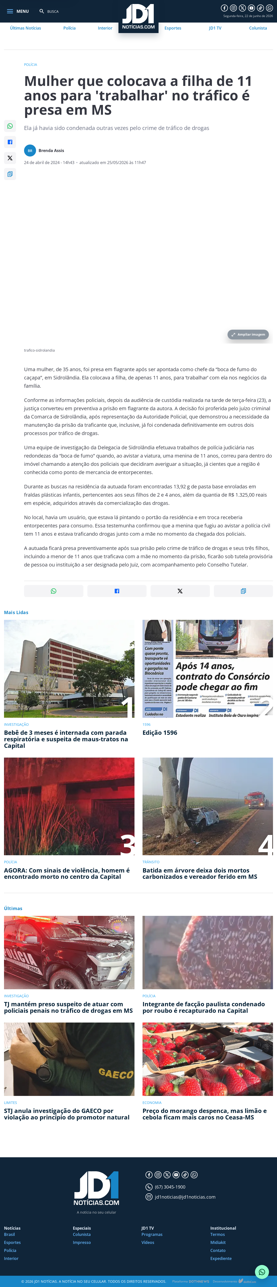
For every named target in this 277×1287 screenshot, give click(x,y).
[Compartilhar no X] (10, 158)
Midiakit (218, 1242)
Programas (152, 1234)
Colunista (258, 28)
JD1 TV (215, 28)
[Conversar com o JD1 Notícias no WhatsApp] (262, 1272)
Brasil (9, 1234)
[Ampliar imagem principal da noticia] (148, 261)
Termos (217, 1234)
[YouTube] (251, 8)
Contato (218, 1250)
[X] (242, 8)
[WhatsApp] (269, 8)
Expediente (221, 1258)
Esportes (173, 28)
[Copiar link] (10, 174)
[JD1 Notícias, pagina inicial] (96, 1188)
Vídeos (148, 1242)
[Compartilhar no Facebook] (10, 142)
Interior (105, 28)
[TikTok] (260, 8)
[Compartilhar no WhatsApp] (10, 126)
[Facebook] (224, 8)
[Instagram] (233, 8)
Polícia (69, 28)
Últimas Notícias (25, 28)
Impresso (82, 1242)
